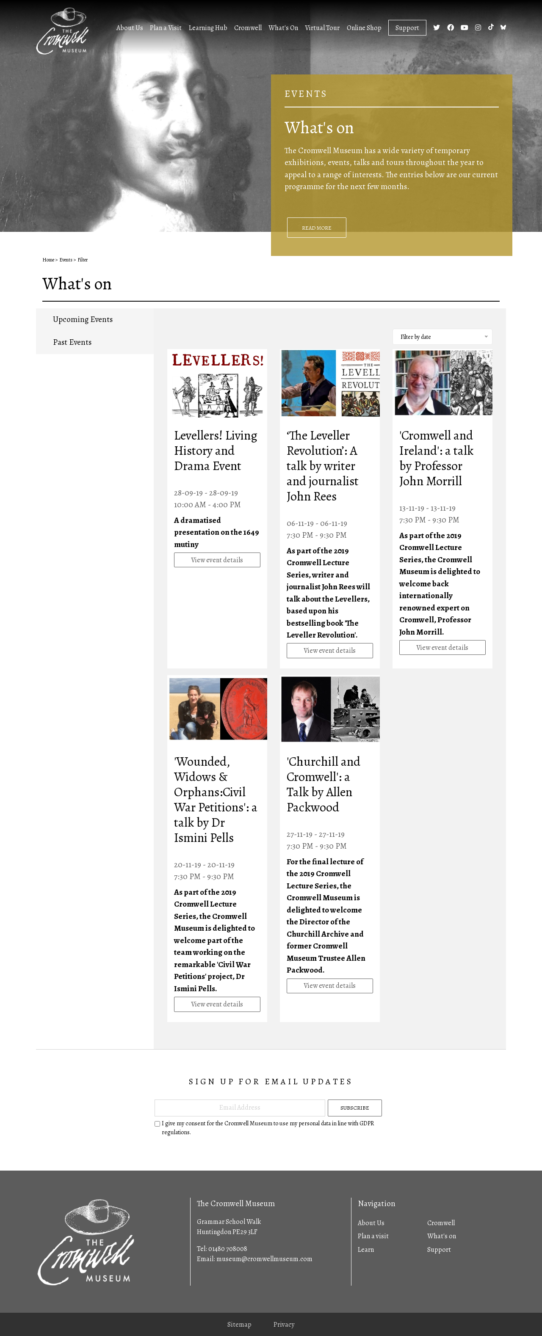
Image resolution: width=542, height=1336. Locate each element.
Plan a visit (373, 1236)
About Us (129, 28)
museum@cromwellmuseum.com (264, 1259)
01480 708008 (227, 1249)
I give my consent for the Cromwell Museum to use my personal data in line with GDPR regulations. (268, 1127)
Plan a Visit (166, 28)
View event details (217, 560)
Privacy (284, 1324)
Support (407, 28)
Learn (366, 1249)
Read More (317, 227)
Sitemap (239, 1324)
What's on (441, 1236)
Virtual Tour (322, 28)
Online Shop (364, 28)
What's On (283, 28)
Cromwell (248, 28)
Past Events (72, 342)
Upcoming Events (83, 319)
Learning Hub (208, 28)
